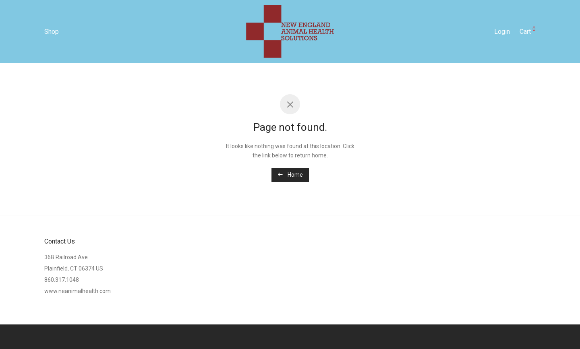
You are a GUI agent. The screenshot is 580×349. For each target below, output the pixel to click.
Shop (51, 33)
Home (290, 174)
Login (502, 33)
